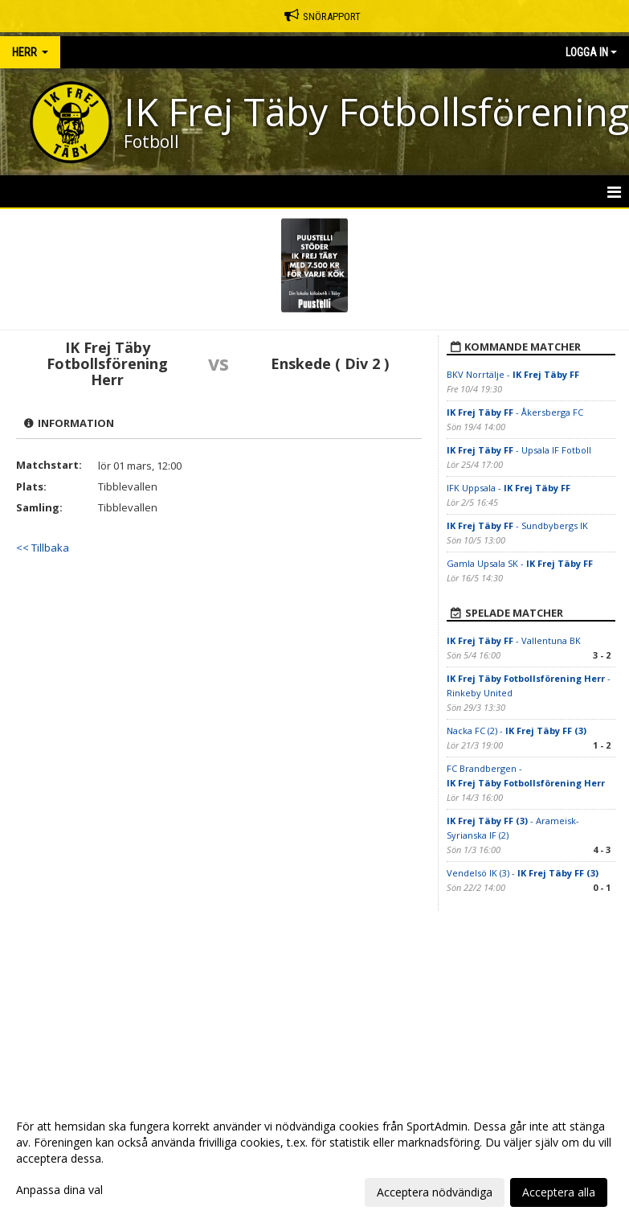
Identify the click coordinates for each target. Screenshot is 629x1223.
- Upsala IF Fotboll (519, 450)
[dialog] (314, 1158)
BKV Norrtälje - (513, 374)
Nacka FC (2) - (516, 730)
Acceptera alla (558, 1192)
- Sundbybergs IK (518, 525)
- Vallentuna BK (514, 640)
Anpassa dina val (59, 1190)
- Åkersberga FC (515, 412)
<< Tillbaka (42, 547)
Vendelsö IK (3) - (522, 873)
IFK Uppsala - (508, 488)
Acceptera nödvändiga (434, 1192)
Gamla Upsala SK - (520, 563)
